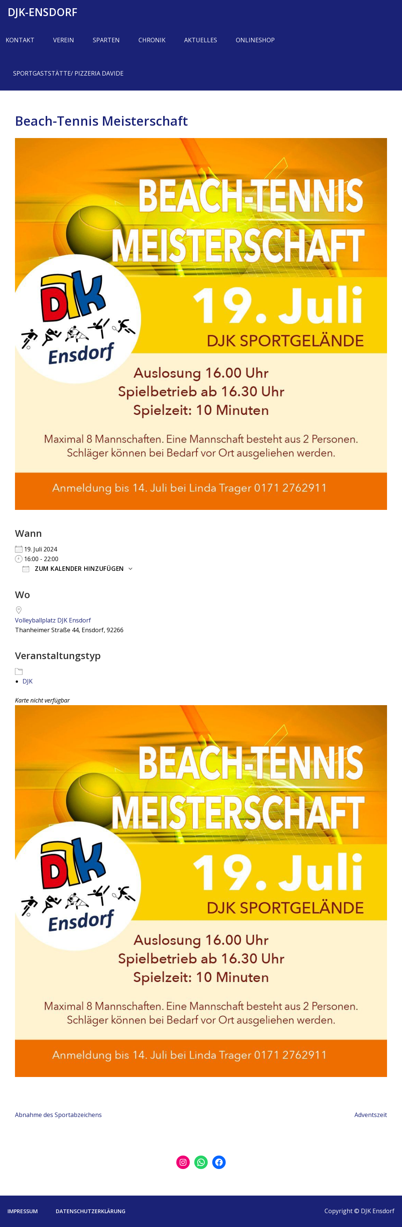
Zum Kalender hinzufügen (73, 569)
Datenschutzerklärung (90, 1211)
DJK (27, 681)
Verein (63, 40)
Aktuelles (200, 40)
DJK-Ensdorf (42, 12)
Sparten (106, 40)
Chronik (151, 40)
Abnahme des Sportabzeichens (58, 1115)
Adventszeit (370, 1115)
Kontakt (20, 40)
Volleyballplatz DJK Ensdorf (53, 620)
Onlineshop (255, 40)
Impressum (22, 1211)
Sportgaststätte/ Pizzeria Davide (68, 73)
